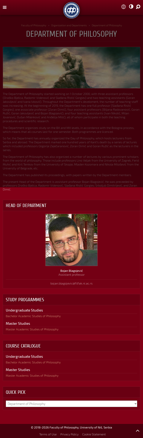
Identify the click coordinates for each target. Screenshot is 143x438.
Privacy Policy (69, 434)
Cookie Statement (94, 434)
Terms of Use (48, 434)
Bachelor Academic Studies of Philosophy (33, 316)
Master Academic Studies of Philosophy (32, 329)
